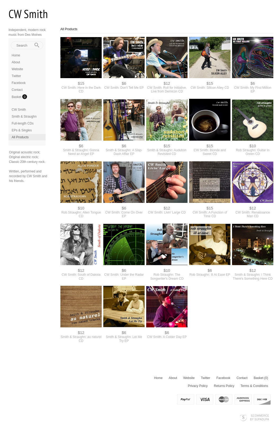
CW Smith (28, 13)
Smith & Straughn (24, 116)
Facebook (19, 83)
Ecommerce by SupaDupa (259, 417)
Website (17, 69)
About (16, 62)
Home (16, 55)
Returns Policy (224, 386)
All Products (20, 137)
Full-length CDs (23, 123)
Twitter (16, 76)
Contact (17, 90)
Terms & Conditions (254, 386)
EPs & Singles (22, 130)
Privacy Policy (198, 386)
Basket (17, 97)
